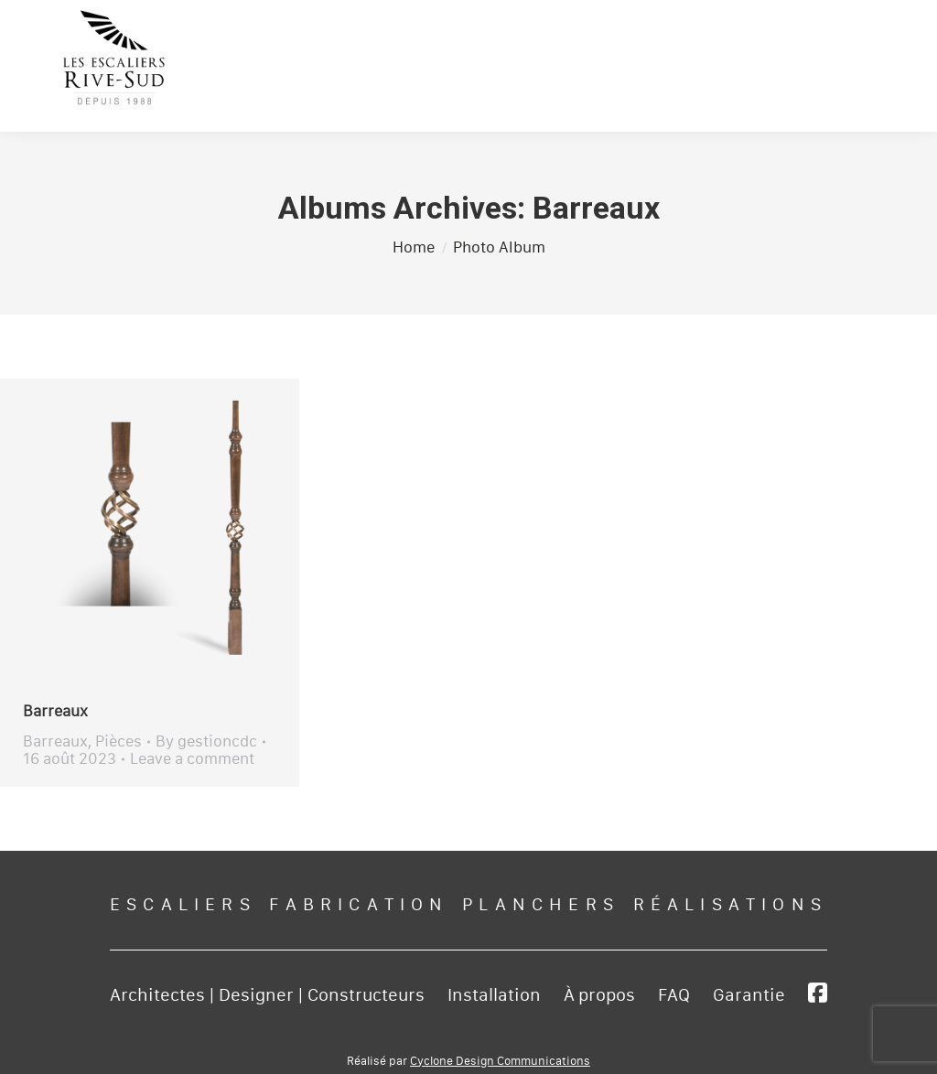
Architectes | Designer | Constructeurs (267, 995)
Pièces (118, 741)
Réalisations (730, 905)
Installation (494, 995)
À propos (599, 995)
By (206, 741)
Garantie (749, 995)
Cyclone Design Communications (500, 1061)
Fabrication (358, 905)
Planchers (540, 905)
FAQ (674, 995)
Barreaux (55, 711)
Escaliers (183, 905)
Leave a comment (192, 759)
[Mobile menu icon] (873, 61)
